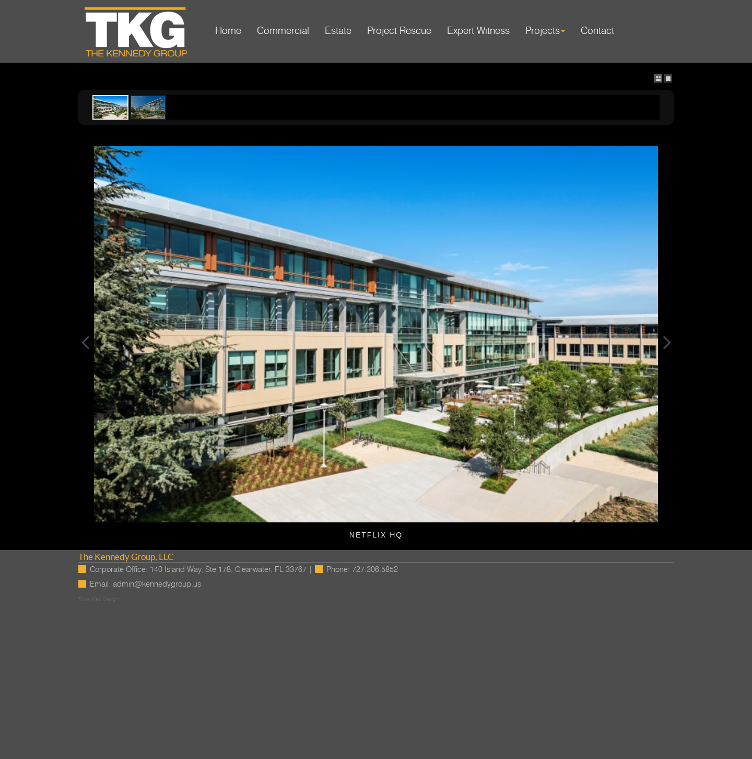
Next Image (666, 342)
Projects (545, 31)
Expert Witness (478, 31)
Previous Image (85, 342)
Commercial (283, 31)
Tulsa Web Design (98, 599)
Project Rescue (399, 31)
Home (228, 31)
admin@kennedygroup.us (157, 584)
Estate (338, 31)
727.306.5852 (375, 570)
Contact (597, 31)
